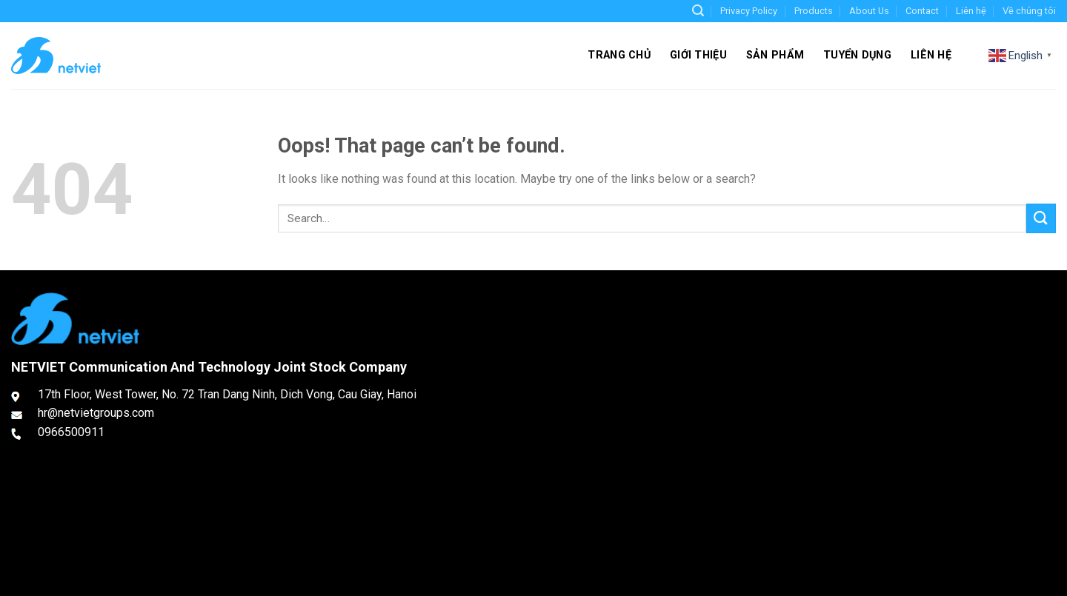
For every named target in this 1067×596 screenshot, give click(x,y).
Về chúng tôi (1029, 10)
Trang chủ (619, 55)
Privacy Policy (748, 10)
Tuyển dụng (857, 55)
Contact (922, 10)
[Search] (698, 10)
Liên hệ (971, 10)
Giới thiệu (698, 55)
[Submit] (1041, 218)
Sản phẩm (775, 55)
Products (813, 10)
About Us (869, 10)
